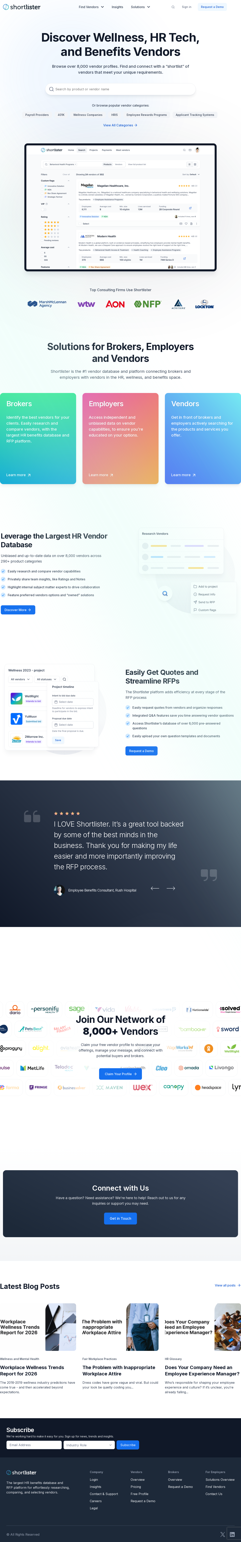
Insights (117, 7)
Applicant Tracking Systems (195, 114)
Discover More (16, 610)
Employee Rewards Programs (147, 114)
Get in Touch (120, 1218)
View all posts (228, 1285)
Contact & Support (104, 1494)
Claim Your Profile (118, 1074)
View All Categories (120, 125)
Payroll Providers (37, 114)
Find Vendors (91, 7)
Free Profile (139, 1494)
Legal (94, 1508)
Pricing (136, 1487)
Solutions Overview (220, 1480)
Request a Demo (212, 7)
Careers (96, 1501)
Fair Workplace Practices (99, 1359)
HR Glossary (173, 1359)
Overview (138, 1480)
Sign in (186, 7)
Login (94, 1480)
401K (61, 114)
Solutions (140, 7)
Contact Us (214, 1494)
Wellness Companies (87, 114)
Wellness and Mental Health (19, 1359)
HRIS (114, 114)
